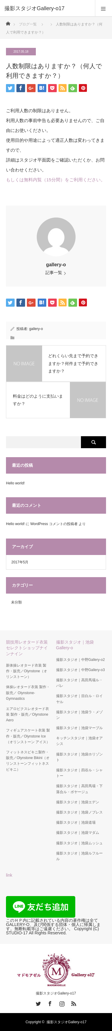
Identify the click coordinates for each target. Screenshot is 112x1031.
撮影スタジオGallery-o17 (56, 993)
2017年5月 (19, 562)
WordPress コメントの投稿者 (53, 524)
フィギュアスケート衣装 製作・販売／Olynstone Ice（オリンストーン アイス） (28, 736)
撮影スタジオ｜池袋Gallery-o (75, 645)
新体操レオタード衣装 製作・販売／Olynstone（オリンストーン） (26, 671)
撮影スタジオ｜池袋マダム (77, 833)
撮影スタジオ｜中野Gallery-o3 (80, 670)
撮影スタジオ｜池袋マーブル (79, 728)
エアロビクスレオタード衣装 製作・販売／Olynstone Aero (27, 714)
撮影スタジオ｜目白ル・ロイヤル (79, 699)
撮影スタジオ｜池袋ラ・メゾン (79, 715)
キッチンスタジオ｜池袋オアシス (79, 741)
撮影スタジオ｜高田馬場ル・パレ (79, 683)
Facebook (49, 1002)
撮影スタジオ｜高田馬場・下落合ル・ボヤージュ (79, 789)
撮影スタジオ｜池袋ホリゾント (79, 757)
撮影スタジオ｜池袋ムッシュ (79, 843)
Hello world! (15, 483)
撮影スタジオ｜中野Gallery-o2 (80, 660)
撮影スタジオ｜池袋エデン (77, 802)
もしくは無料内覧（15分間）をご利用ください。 (55, 179)
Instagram (61, 1002)
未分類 (16, 602)
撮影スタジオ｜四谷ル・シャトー (79, 773)
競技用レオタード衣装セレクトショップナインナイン (27, 648)
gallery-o (56, 264)
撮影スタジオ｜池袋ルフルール (79, 856)
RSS (72, 1002)
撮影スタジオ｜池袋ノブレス (79, 812)
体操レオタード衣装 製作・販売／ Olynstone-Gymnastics (28, 692)
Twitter (37, 1002)
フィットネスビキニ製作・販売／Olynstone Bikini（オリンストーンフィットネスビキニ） (28, 761)
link (9, 875)
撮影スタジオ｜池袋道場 (76, 822)
